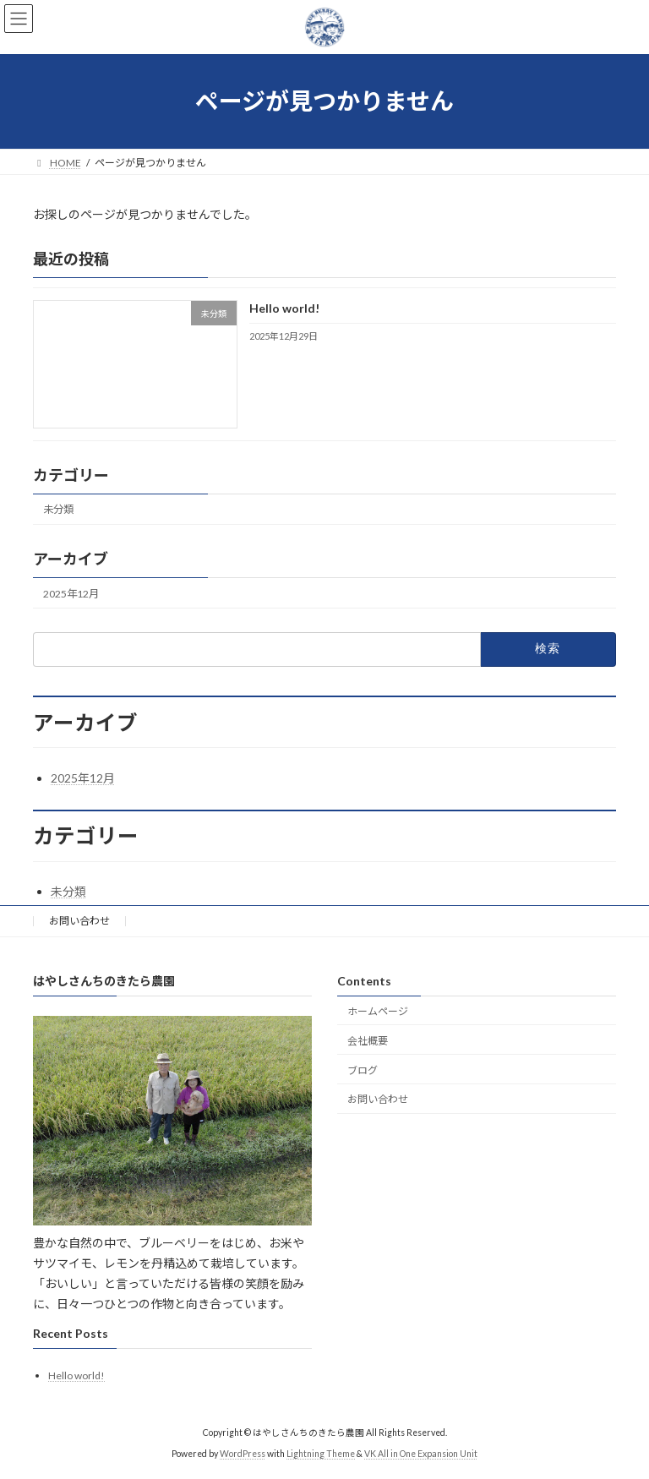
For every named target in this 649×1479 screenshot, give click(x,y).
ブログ (362, 1070)
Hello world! (284, 308)
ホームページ (377, 1011)
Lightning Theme (320, 1454)
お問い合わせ (79, 920)
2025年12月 (71, 593)
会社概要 (367, 1040)
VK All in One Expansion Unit (420, 1454)
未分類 (58, 509)
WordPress (242, 1454)
